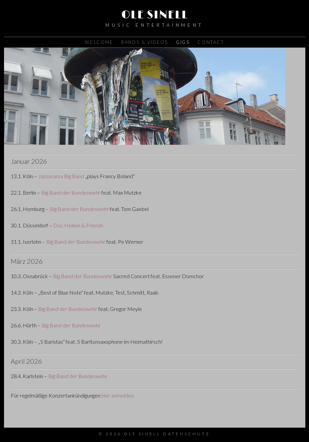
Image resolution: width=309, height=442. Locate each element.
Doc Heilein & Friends (78, 225)
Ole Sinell (154, 15)
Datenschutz (186, 433)
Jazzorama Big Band (61, 176)
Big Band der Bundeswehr (70, 192)
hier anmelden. (118, 395)
